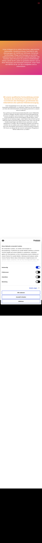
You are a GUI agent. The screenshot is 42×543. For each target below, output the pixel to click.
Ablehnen (21, 301)
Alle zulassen (21, 292)
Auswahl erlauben (21, 297)
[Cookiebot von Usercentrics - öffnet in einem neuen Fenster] (33, 241)
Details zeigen (33, 288)
